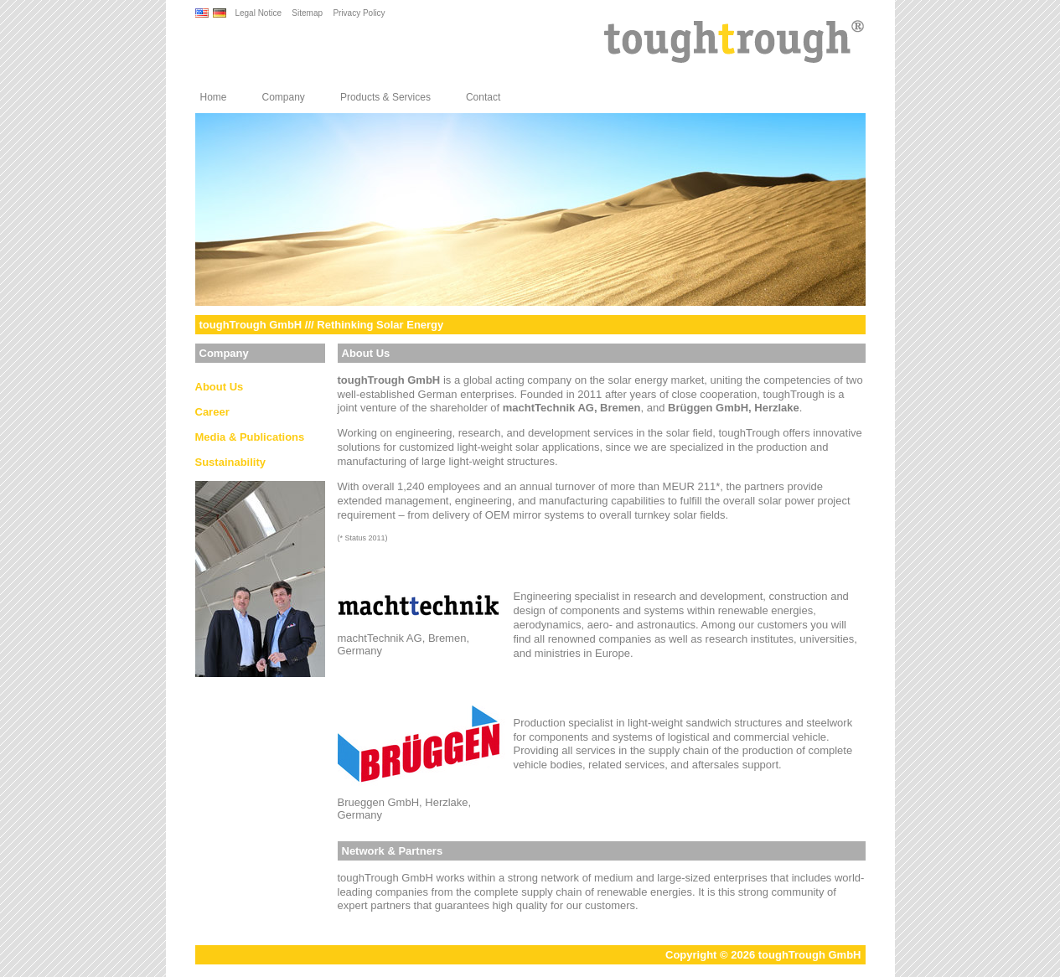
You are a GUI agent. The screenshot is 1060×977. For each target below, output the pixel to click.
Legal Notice (258, 13)
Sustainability (230, 462)
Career (212, 412)
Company (283, 97)
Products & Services (385, 97)
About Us (219, 386)
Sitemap (307, 13)
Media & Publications (250, 437)
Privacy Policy (359, 13)
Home (213, 97)
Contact (483, 97)
